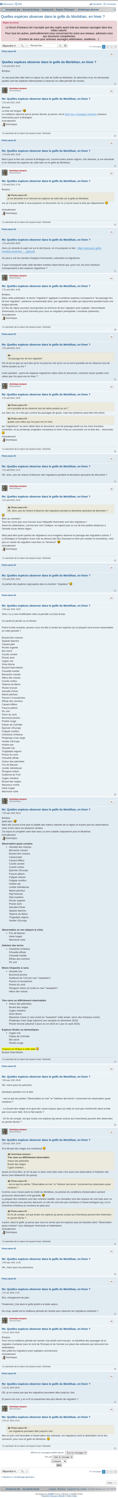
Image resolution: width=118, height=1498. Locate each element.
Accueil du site (13, 9)
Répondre (8, 45)
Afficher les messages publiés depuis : (59, 1452)
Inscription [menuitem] (97, 4)
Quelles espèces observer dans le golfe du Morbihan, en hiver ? (53, 17)
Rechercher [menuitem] (114, 9)
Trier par (59, 1457)
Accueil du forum (31, 9)
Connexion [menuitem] (111, 4)
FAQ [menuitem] (20, 4)
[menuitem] (77, 1489)
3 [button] (111, 47)
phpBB (50, 1494)
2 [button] (107, 47)
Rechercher (60, 45)
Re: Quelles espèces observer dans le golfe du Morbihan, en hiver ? (46, 98)
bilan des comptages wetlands (81, 114)
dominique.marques (18, 88)
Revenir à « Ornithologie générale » (19, 1477)
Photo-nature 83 (9, 51)
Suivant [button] (115, 47)
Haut (115, 84)
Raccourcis (8, 4)
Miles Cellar (72, 1496)
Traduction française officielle (53, 1496)
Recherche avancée (65, 45)
